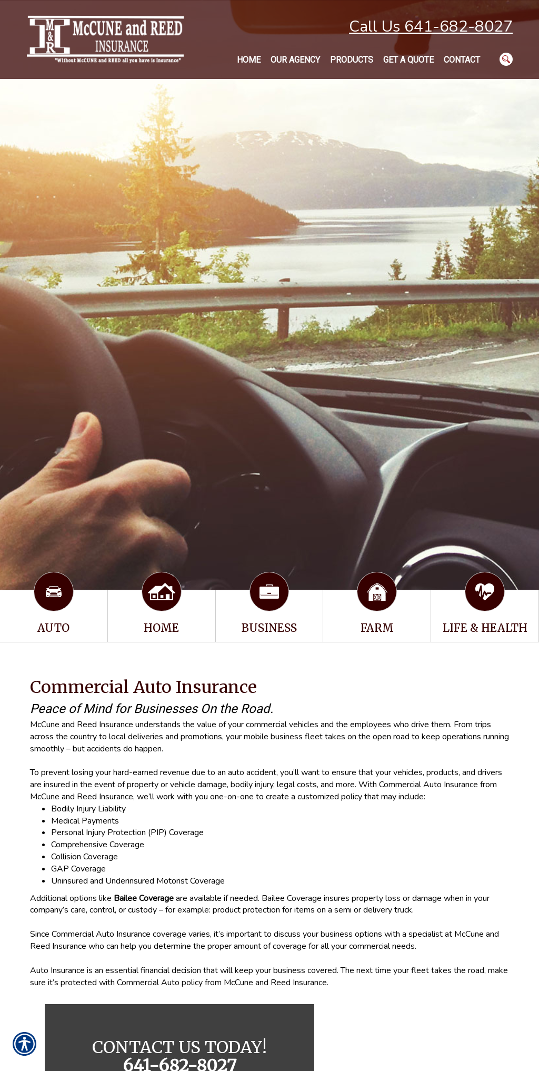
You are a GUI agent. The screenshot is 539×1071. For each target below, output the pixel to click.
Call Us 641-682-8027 (431, 26)
